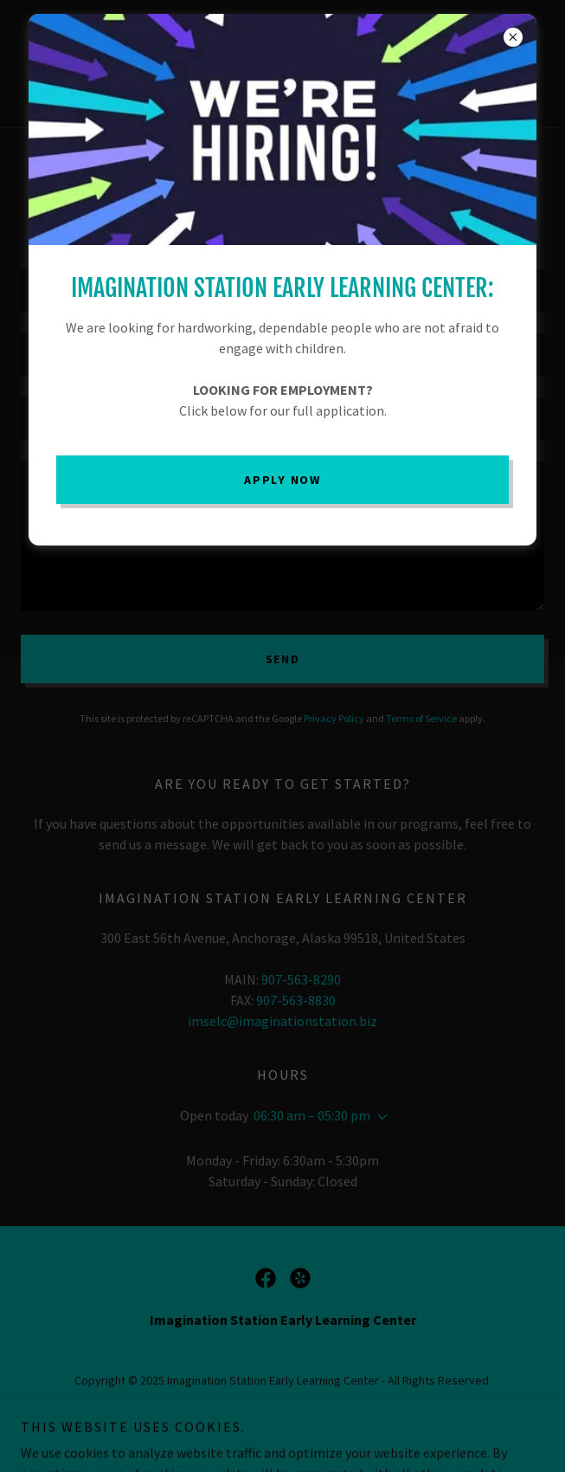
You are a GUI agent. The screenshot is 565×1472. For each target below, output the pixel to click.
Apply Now (282, 479)
